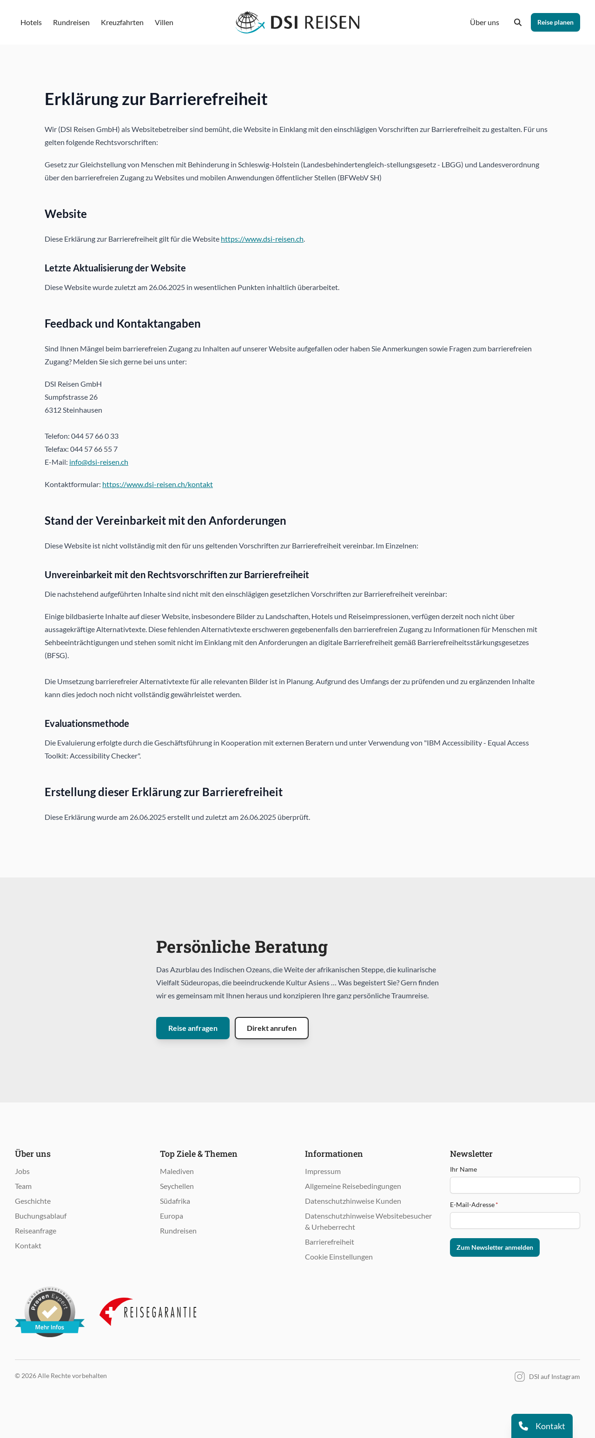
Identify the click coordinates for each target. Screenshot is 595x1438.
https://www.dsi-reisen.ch (262, 238)
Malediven (177, 1171)
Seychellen (177, 1185)
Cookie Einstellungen (339, 1256)
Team (23, 1185)
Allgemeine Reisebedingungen (353, 1185)
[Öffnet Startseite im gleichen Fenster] (298, 22)
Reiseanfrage (35, 1230)
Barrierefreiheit (329, 1241)
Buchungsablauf (40, 1215)
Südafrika (175, 1200)
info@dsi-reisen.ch (98, 461)
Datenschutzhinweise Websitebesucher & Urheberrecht (368, 1221)
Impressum (323, 1171)
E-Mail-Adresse (474, 1204)
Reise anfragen (193, 1027)
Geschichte (33, 1200)
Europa (171, 1215)
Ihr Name (463, 1169)
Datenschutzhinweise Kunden (353, 1200)
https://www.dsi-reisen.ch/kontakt (157, 484)
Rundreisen (178, 1230)
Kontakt (28, 1245)
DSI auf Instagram (547, 1376)
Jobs (22, 1171)
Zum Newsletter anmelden (494, 1247)
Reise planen (555, 22)
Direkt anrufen (272, 1027)
